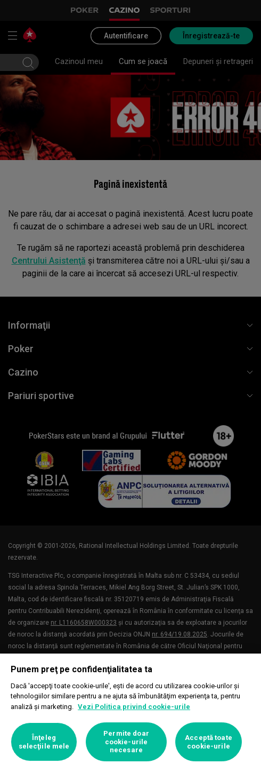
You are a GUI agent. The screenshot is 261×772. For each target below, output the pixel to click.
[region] (130, 713)
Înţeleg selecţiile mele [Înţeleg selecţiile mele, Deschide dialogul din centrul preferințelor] (44, 742)
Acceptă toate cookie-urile (208, 742)
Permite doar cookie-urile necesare (126, 741)
